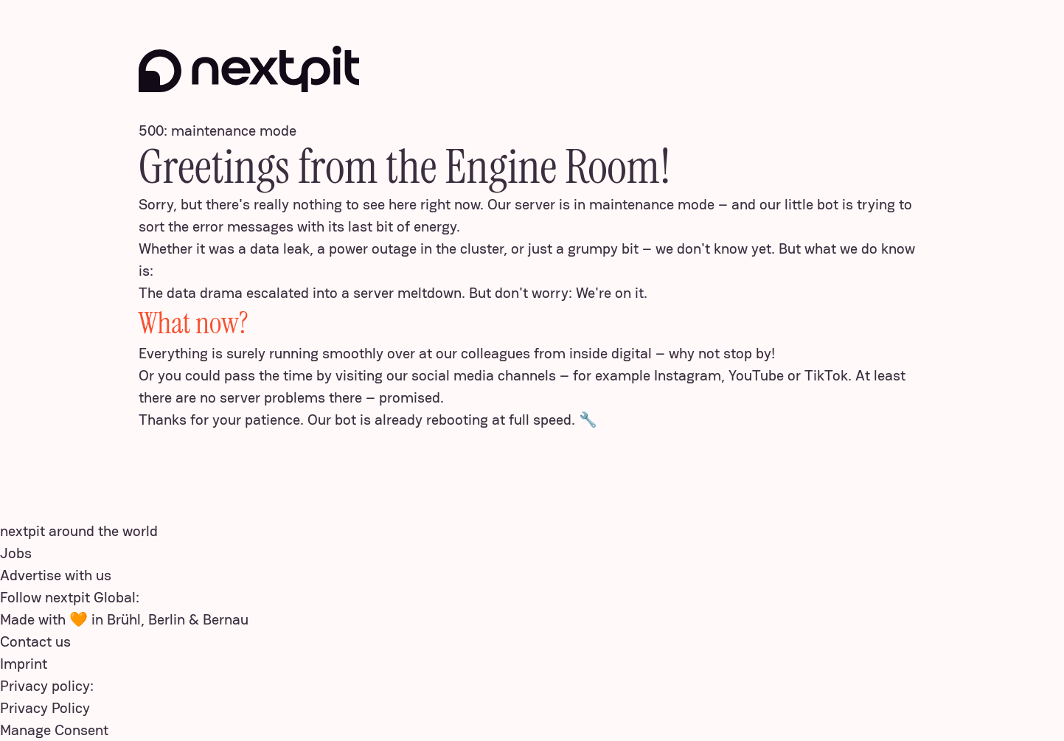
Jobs (16, 553)
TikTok (826, 375)
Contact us (35, 641)
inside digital (610, 353)
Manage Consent (54, 730)
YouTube (756, 375)
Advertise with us (55, 575)
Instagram (687, 375)
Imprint (23, 663)
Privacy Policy (45, 707)
